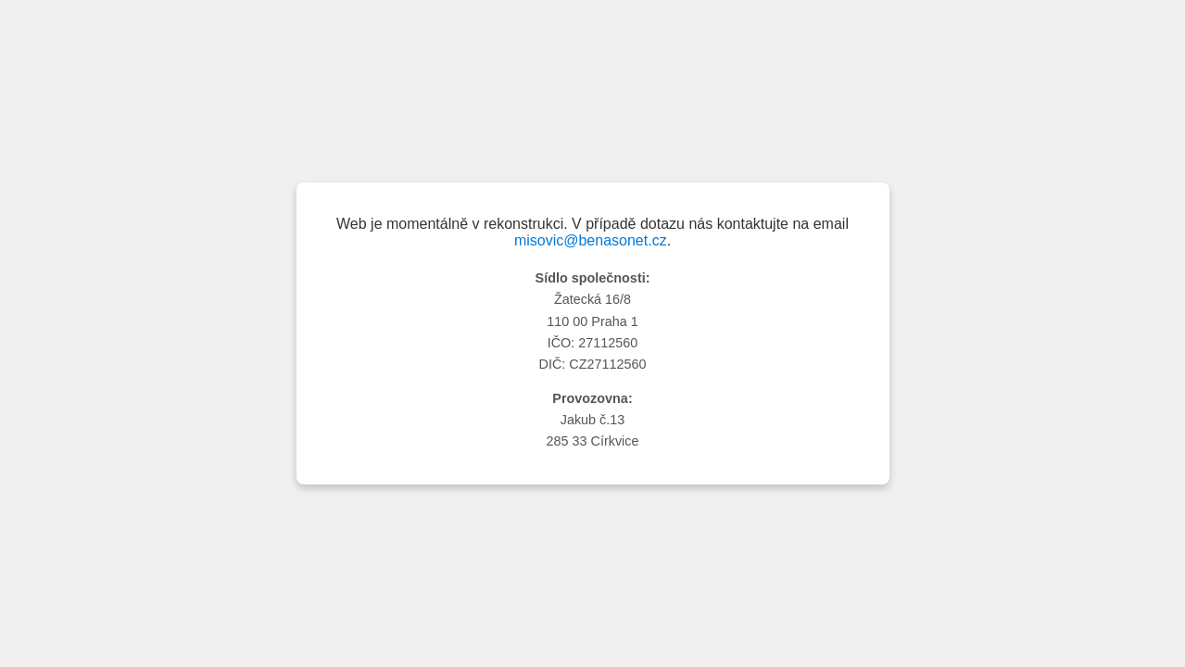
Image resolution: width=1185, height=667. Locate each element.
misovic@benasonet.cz (590, 240)
